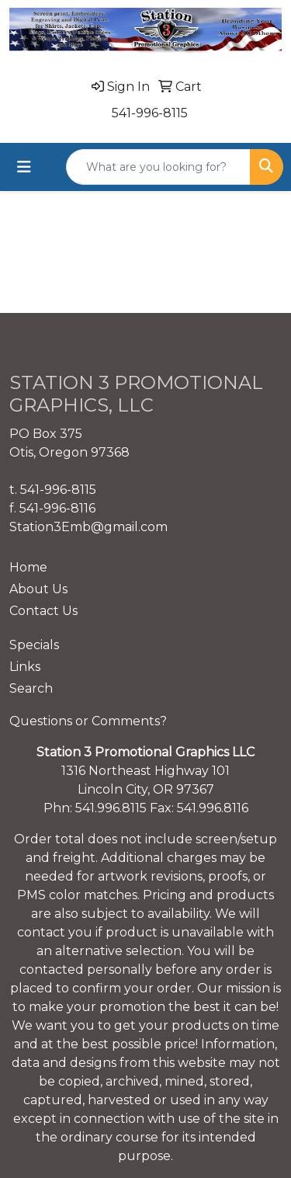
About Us (38, 589)
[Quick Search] (158, 167)
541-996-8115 (150, 113)
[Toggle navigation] (24, 167)
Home (28, 567)
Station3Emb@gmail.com (88, 527)
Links (24, 666)
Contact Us (43, 610)
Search (31, 688)
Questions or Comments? (88, 721)
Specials (34, 645)
